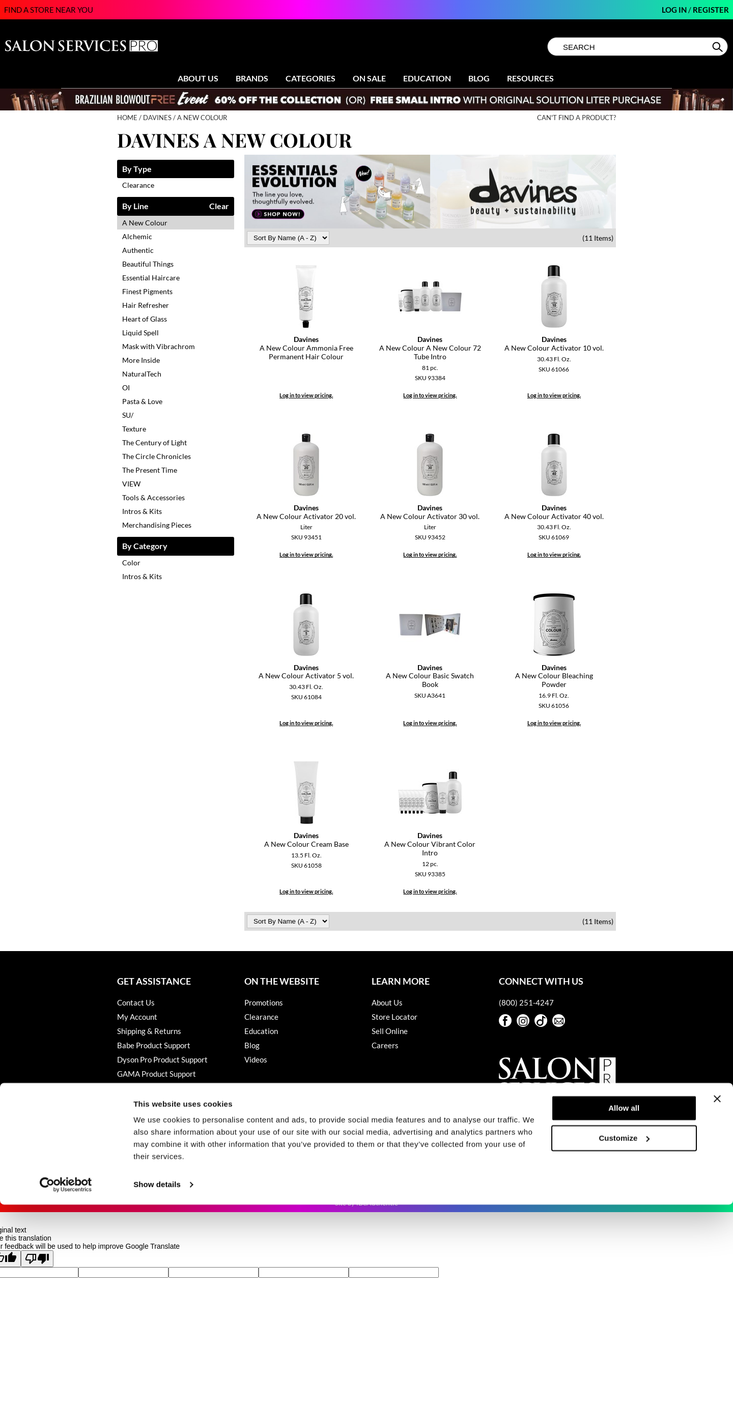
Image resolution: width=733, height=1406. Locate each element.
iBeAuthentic (377, 1202)
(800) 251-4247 (526, 1002)
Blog (479, 78)
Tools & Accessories (153, 497)
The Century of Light (154, 442)
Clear (219, 206)
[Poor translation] (37, 1258)
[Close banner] (717, 1300)
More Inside (141, 360)
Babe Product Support (153, 1045)
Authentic (138, 250)
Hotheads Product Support (161, 1088)
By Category (144, 546)
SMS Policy (135, 1116)
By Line (135, 206)
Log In (675, 9)
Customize (624, 1339)
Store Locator (394, 1016)
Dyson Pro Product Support (162, 1059)
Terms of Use (138, 1145)
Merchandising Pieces (156, 525)
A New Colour (144, 222)
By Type (137, 169)
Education (427, 78)
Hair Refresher (145, 305)
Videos (255, 1059)
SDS (124, 1130)
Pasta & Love (142, 401)
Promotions (263, 1002)
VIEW (131, 483)
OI (126, 387)
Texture (134, 428)
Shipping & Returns (149, 1031)
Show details (157, 1386)
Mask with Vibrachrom (158, 346)
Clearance (138, 185)
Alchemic (137, 236)
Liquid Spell (140, 332)
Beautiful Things (148, 264)
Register (711, 9)
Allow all (623, 1309)
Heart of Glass (144, 318)
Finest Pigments (147, 291)
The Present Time (149, 470)
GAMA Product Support (156, 1073)
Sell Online (390, 1031)
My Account (137, 1016)
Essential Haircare (151, 277)
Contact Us (136, 1002)
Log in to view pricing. (306, 395)
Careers (385, 1045)
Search (718, 47)
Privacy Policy (140, 1102)
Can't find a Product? (576, 118)
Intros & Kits (142, 511)
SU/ (127, 415)
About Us (198, 78)
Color (131, 562)
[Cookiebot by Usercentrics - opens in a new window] (65, 1386)
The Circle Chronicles (156, 456)
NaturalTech (141, 373)
